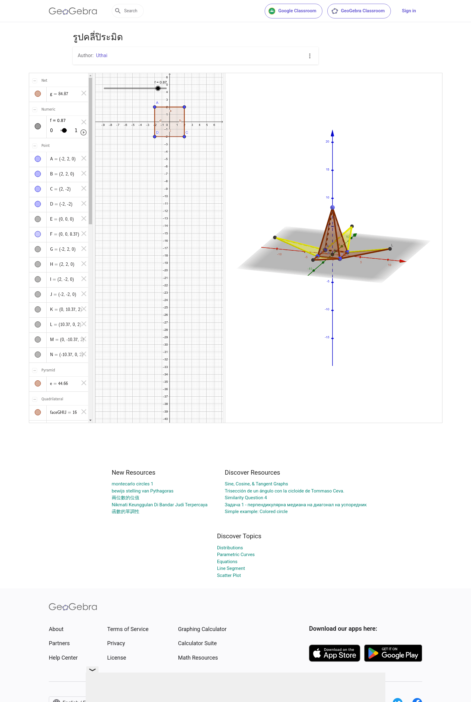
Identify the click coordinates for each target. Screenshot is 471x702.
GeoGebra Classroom (358, 11)
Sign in (409, 11)
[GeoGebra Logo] (73, 11)
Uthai (101, 55)
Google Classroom (292, 11)
